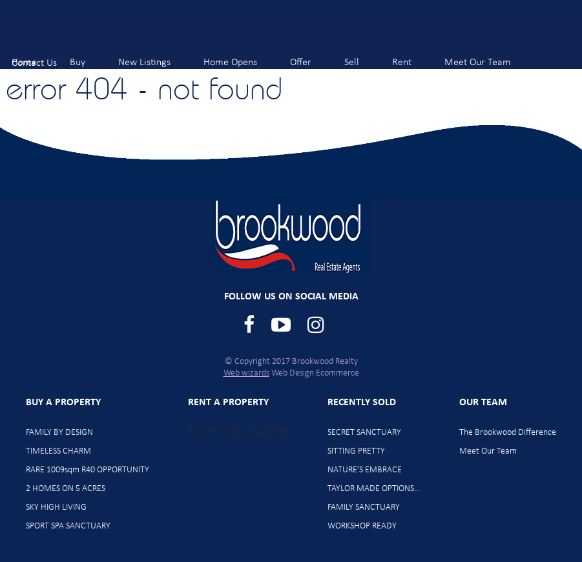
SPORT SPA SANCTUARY (68, 526)
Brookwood (78, 32)
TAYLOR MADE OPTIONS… (374, 489)
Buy (88, 56)
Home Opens (240, 56)
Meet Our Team (488, 56)
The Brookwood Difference (507, 432)
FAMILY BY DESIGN (59, 432)
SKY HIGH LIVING (56, 507)
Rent (412, 56)
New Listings (155, 56)
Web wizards (246, 373)
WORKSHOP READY (362, 526)
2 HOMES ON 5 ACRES (65, 489)
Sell (362, 56)
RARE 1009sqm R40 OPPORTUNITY (87, 470)
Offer (311, 56)
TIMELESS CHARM (58, 451)
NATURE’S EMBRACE (364, 470)
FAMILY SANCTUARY (363, 507)
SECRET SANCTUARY (364, 432)
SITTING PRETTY (356, 451)
